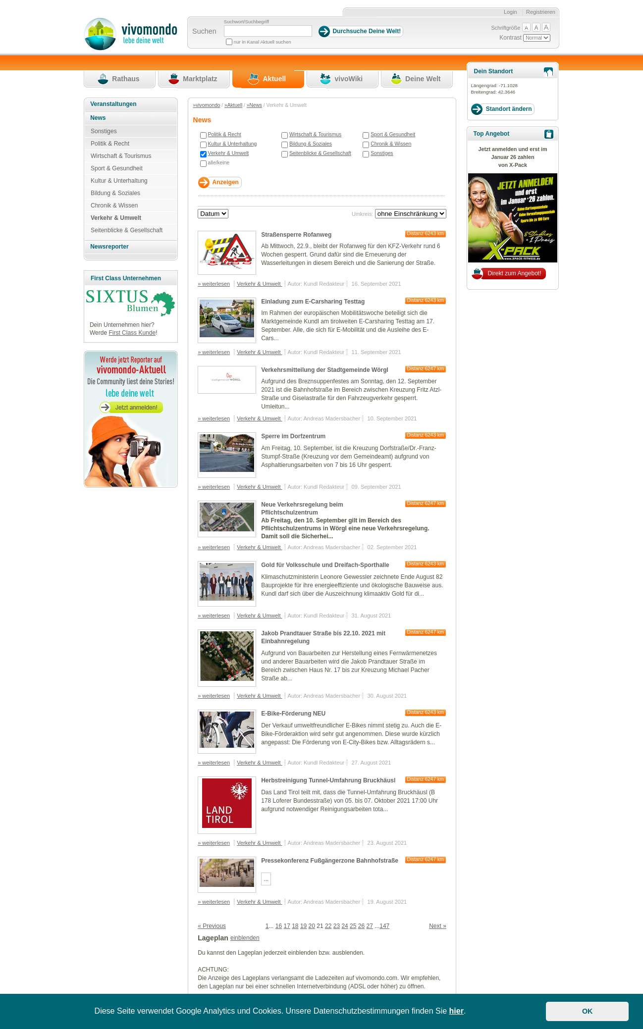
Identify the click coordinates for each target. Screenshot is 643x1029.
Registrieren (540, 12)
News (98, 117)
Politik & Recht (224, 134)
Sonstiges (382, 153)
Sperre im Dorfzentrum (293, 436)
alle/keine (219, 162)
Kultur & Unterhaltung (232, 144)
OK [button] (587, 1011)
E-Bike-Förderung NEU (293, 713)
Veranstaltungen (113, 104)
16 (278, 926)
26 (361, 926)
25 (353, 926)
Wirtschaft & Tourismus (315, 134)
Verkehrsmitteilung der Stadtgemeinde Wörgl (324, 369)
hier (456, 1011)
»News (254, 105)
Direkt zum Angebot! (514, 273)
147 (384, 926)
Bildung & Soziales (310, 144)
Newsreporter (109, 246)
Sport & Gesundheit (393, 134)
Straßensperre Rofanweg (296, 234)
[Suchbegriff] (268, 31)
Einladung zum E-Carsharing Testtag (313, 301)
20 (312, 926)
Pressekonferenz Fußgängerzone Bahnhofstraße (329, 860)
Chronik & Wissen (391, 144)
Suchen (204, 31)
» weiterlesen (214, 284)
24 (344, 926)
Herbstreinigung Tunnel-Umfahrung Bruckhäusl (328, 780)
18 (295, 926)
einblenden (245, 937)
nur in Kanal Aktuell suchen (262, 42)
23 (336, 926)
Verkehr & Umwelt (228, 153)
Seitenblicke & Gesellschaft (320, 153)
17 (286, 926)
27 (370, 926)
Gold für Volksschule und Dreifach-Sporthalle (325, 565)
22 (328, 926)
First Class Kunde (132, 332)
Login (510, 12)
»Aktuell (233, 105)
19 (303, 926)
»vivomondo (206, 105)
